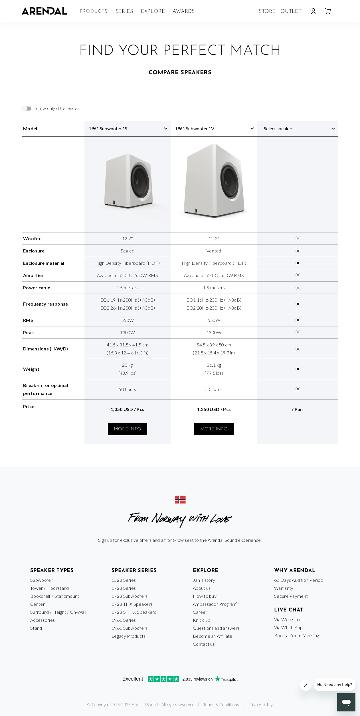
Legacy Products (129, 636)
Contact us (204, 644)
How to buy (205, 596)
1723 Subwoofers (130, 596)
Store (267, 11)
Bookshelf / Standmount (54, 596)
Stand (36, 628)
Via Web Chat (288, 619)
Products (93, 11)
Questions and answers (216, 628)
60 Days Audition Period (298, 580)
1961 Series (124, 620)
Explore (153, 11)
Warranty (283, 588)
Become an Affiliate (212, 636)
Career (200, 612)
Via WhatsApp (288, 627)
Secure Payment (291, 596)
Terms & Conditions (221, 704)
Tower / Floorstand (49, 588)
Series (124, 11)
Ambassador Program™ (216, 604)
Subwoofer (41, 580)
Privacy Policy (260, 704)
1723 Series (124, 588)
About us (202, 588)
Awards (184, 11)
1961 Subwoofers (130, 628)
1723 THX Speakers (132, 604)
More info (127, 429)
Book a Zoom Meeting (296, 635)
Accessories (42, 620)
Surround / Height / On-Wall (58, 612)
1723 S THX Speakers (134, 612)
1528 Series (124, 580)
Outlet (291, 11)
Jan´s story (204, 580)
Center (37, 604)
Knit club (202, 620)
